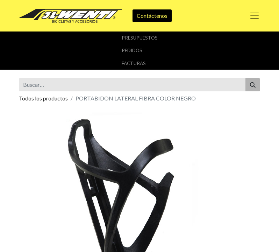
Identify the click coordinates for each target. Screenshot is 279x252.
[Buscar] (252, 84)
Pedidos (132, 50)
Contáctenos (152, 15)
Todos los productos (43, 98)
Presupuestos (140, 38)
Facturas (134, 63)
